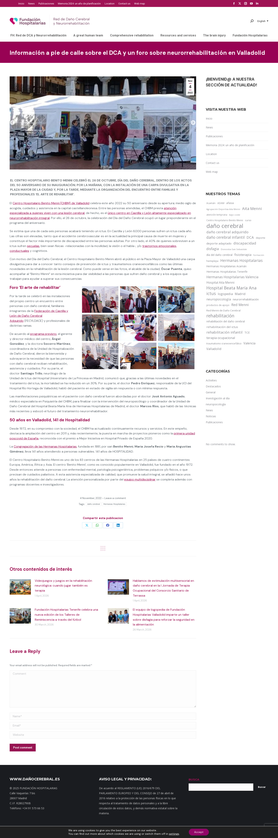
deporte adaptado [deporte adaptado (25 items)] (218, 243)
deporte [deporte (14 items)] (260, 237)
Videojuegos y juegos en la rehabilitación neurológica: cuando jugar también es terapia (63, 586)
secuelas (33, 246)
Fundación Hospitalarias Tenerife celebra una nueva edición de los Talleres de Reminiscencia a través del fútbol (66, 614)
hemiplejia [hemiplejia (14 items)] (212, 261)
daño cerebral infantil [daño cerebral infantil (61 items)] (225, 237)
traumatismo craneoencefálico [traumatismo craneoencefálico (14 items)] (224, 343)
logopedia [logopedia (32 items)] (225, 294)
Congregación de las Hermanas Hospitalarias (45, 446)
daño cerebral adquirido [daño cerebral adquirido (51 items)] (227, 231)
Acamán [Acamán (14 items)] (210, 203)
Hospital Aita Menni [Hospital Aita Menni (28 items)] (220, 282)
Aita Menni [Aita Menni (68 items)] (252, 208)
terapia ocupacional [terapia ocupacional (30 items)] (220, 338)
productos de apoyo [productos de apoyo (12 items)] (217, 305)
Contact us (212, 163)
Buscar (262, 787)
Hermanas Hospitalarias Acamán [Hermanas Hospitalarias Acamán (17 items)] (226, 266)
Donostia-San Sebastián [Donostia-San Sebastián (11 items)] (234, 249)
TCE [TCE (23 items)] (247, 332)
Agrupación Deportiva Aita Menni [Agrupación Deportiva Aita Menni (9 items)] (223, 209)
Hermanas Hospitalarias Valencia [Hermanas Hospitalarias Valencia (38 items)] (232, 277)
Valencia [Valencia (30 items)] (249, 343)
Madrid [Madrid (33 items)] (240, 294)
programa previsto (43, 334)
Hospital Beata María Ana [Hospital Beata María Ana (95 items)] (231, 287)
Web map (212, 172)
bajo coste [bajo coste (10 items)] (234, 214)
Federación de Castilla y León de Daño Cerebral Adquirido (39, 316)
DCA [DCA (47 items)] (250, 237)
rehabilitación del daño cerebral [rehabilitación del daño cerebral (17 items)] (225, 321)
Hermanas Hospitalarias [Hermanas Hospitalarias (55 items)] (241, 260)
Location (211, 154)
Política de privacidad (153, 832)
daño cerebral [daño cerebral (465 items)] (224, 225)
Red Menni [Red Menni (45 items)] (240, 304)
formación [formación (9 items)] (258, 255)
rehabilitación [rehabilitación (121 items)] (220, 315)
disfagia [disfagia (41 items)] (212, 248)
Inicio (209, 118)
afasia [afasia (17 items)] (230, 203)
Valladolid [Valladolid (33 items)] (213, 348)
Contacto (100, 832)
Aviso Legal (174, 832)
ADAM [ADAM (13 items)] (220, 203)
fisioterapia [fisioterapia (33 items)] (242, 254)
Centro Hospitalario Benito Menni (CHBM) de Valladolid (51, 203)
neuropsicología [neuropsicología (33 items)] (218, 299)
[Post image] (20, 587)
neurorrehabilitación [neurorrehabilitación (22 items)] (246, 299)
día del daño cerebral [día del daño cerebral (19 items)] (219, 255)
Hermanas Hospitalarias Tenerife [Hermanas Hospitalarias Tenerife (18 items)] (226, 271)
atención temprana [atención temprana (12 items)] (216, 214)
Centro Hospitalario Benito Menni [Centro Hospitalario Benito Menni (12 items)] (224, 220)
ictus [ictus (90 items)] (211, 293)
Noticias (134, 832)
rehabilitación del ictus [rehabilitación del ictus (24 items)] (222, 327)
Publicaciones (214, 136)
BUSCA (194, 779)
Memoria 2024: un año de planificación (230, 145)
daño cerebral (93, 504)
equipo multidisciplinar (140, 479)
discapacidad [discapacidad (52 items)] (244, 243)
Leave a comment (115, 498)
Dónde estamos (117, 832)
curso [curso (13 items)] (248, 220)
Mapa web (87, 832)
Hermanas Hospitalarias (114, 504)
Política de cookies (194, 832)
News (209, 127)
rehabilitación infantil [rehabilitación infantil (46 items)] (224, 332)
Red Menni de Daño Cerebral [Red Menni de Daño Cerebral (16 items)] (223, 310)
